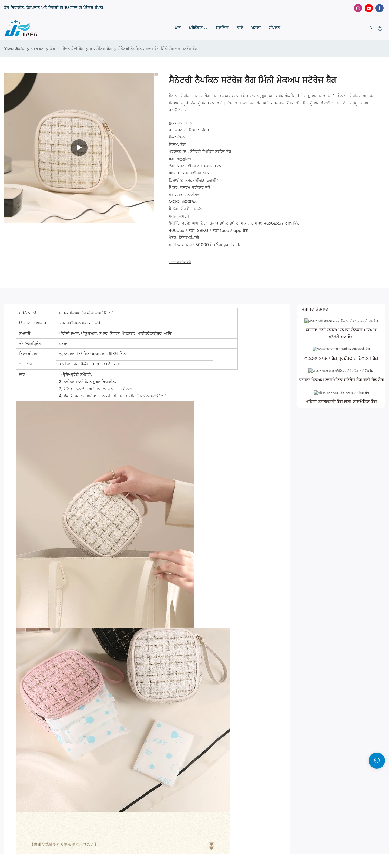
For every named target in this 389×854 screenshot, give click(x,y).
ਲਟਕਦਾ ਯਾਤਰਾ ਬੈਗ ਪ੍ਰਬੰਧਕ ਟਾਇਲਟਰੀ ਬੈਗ (341, 373)
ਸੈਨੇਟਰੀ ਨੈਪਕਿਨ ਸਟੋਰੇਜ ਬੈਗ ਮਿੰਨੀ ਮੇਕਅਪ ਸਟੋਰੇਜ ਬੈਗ (158, 49)
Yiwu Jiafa (14, 49)
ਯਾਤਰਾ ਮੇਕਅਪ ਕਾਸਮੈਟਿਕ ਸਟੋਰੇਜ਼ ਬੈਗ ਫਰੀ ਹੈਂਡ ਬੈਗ (341, 402)
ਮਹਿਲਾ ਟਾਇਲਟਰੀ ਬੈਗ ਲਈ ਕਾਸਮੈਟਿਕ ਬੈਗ (341, 431)
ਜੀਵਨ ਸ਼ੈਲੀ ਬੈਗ (73, 49)
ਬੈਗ (52, 49)
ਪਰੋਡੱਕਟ (37, 49)
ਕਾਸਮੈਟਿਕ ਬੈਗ (101, 49)
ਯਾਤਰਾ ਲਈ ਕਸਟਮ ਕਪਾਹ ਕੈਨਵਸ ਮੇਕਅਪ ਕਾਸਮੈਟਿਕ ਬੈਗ (341, 341)
